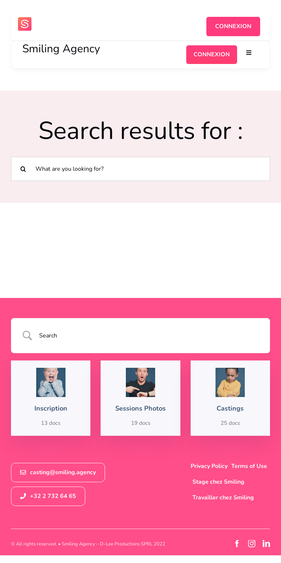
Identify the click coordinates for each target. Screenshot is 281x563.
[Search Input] (149, 335)
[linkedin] (266, 543)
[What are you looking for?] (140, 169)
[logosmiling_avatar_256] (24, 20)
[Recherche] (23, 169)
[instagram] (251, 543)
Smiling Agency (61, 48)
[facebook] (237, 543)
